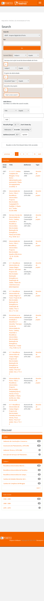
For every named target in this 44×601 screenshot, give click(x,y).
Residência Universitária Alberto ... (14, 466)
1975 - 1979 (7, 508)
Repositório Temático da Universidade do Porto (16, 21)
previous (7, 154)
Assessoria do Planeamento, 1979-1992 (16, 446)
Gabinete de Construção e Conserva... (15, 441)
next (39, 154)
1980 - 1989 (7, 503)
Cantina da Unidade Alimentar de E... (14, 479)
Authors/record (9, 135)
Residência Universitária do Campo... (15, 475)
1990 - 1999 (7, 499)
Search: (6, 32)
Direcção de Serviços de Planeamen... (15, 455)
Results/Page (8, 125)
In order (17, 130)
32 (34, 154)
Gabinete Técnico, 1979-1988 (12, 450)
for (4, 39)
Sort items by (26, 125)
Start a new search (11, 95)
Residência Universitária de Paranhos (15, 470)
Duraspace (40, 540)
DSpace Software (15, 540)
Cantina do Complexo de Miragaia (14, 483)
